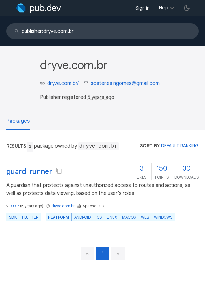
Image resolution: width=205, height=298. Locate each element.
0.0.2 (14, 206)
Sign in (142, 8)
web (145, 217)
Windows (163, 217)
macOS (129, 217)
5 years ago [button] (100, 97)
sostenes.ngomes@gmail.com (125, 83)
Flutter (30, 217)
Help (163, 8)
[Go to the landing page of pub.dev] (38, 8)
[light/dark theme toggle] (187, 8)
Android (82, 217)
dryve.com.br (63, 206)
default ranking (180, 146)
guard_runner (29, 171)
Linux (112, 217)
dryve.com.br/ (63, 83)
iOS (99, 217)
